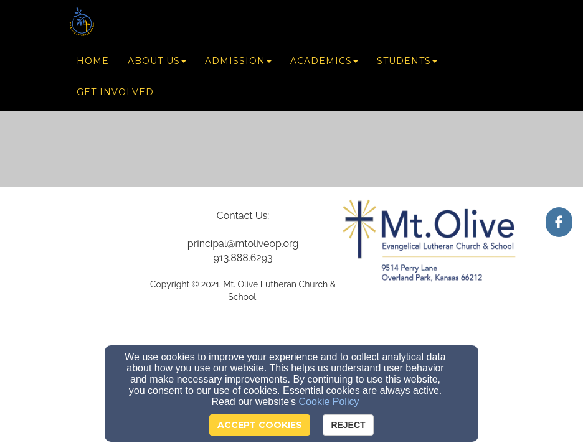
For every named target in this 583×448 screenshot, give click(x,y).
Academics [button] (324, 63)
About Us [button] (157, 63)
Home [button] (93, 63)
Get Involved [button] (115, 94)
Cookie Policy (329, 401)
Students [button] (407, 63)
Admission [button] (238, 63)
